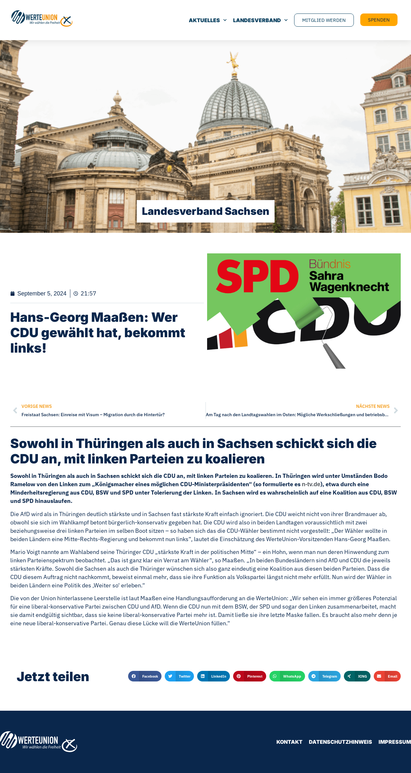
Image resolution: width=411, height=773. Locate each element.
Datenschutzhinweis (340, 742)
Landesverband (260, 20)
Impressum (395, 742)
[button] (145, 676)
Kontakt (289, 742)
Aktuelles (208, 20)
